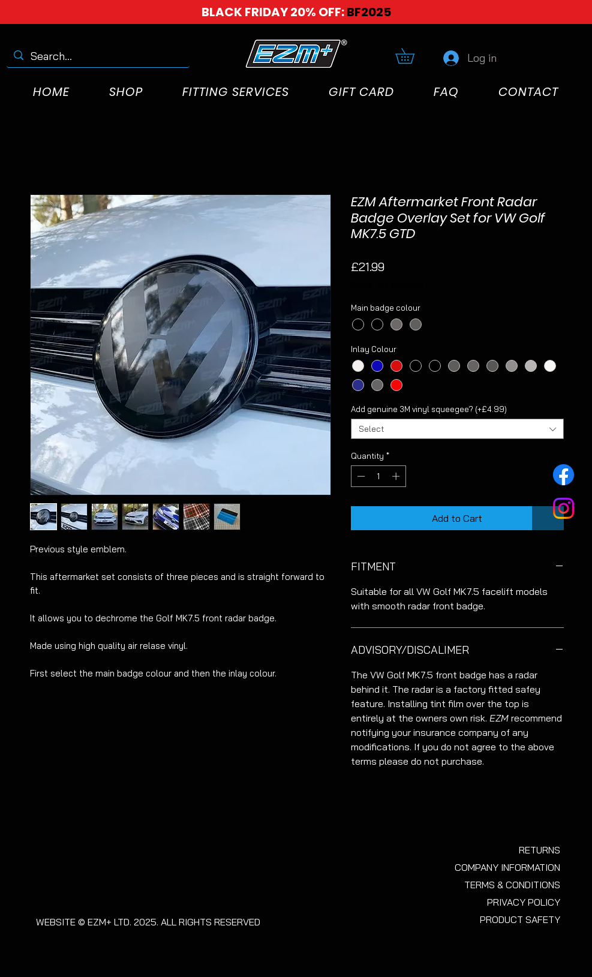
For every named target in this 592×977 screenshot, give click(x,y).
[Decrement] (360, 476)
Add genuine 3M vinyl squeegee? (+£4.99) (429, 409)
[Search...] (97, 56)
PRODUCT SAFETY (520, 919)
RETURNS (539, 850)
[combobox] (457, 429)
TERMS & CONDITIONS (512, 885)
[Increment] (397, 476)
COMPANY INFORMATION (507, 867)
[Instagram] (563, 508)
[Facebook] (563, 475)
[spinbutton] (378, 476)
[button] (412, 56)
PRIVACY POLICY (523, 902)
